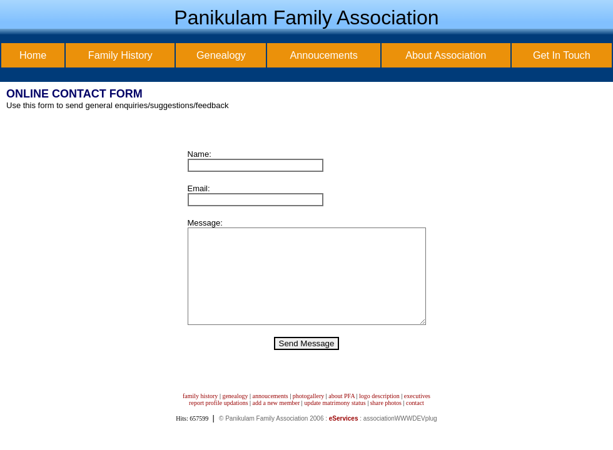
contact (415, 421)
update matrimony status (334, 421)
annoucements (270, 414)
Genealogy (221, 55)
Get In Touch (561, 55)
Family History (120, 55)
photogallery (309, 414)
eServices (343, 437)
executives (417, 414)
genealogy (235, 414)
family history (200, 414)
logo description (379, 414)
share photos (386, 421)
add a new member (276, 421)
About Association (445, 55)
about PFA (341, 414)
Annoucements (323, 55)
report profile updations (218, 421)
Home (32, 55)
